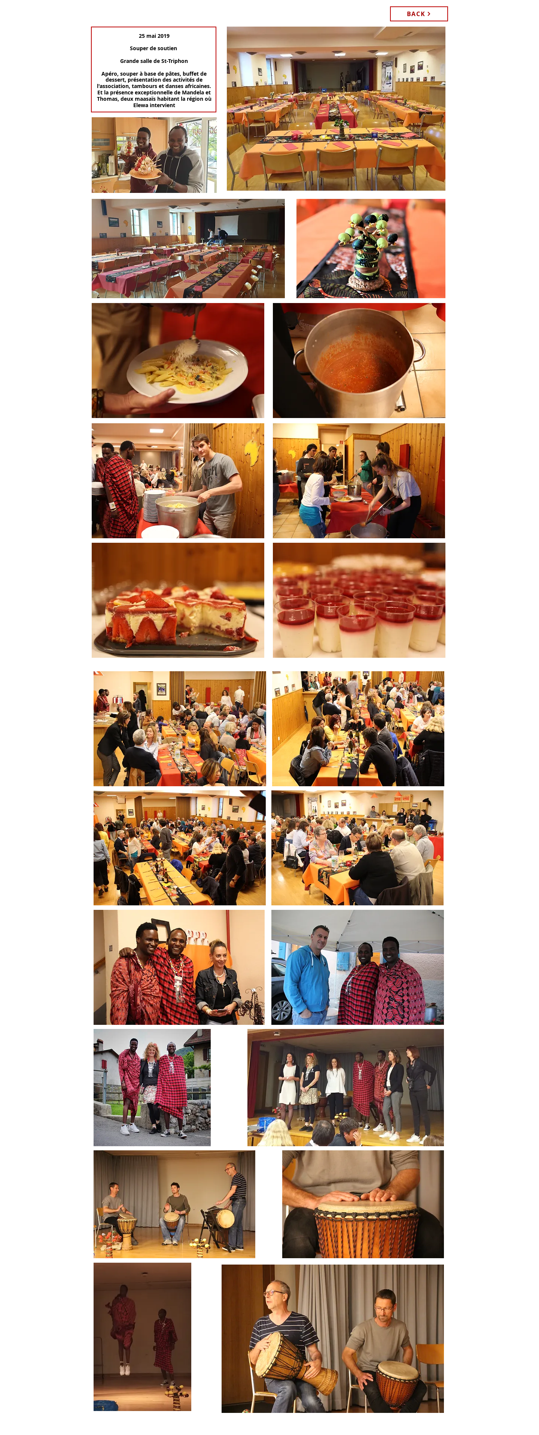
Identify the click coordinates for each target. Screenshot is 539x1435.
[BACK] (419, 13)
